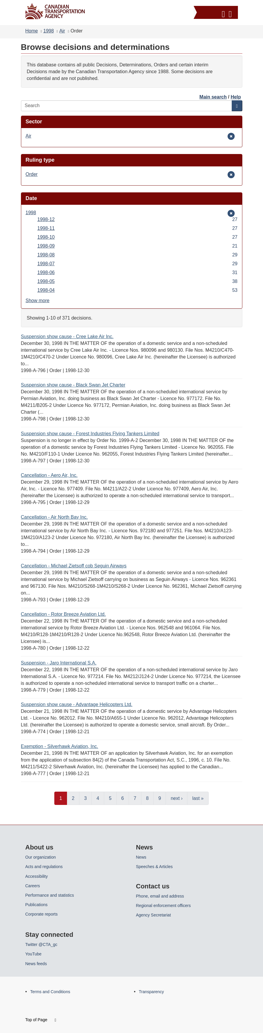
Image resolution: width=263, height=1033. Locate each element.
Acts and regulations (44, 866)
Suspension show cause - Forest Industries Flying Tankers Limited (90, 433)
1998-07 (137, 263)
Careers (32, 885)
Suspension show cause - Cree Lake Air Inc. (67, 336)
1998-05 (137, 281)
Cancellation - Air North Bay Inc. (54, 517)
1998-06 (137, 272)
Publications (36, 904)
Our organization (40, 857)
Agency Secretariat (153, 915)
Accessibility (36, 876)
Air (62, 30)
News (141, 857)
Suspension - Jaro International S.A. (59, 662)
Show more (38, 300)
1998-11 (137, 228)
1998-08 (137, 254)
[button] (216, 13)
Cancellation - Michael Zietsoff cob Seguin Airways (74, 565)
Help (236, 96)
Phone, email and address (160, 896)
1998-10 (137, 237)
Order (34, 174)
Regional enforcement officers (163, 905)
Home (31, 30)
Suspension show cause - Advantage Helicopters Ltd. (77, 704)
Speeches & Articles (154, 866)
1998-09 (137, 246)
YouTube (33, 954)
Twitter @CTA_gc (41, 944)
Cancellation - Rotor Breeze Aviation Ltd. (63, 614)
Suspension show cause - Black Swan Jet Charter (73, 384)
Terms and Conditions (50, 991)
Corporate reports (41, 914)
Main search (213, 96)
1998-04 (137, 290)
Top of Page (40, 1019)
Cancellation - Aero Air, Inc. (49, 475)
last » (197, 798)
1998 (48, 30)
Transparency (151, 991)
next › (176, 798)
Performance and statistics (49, 895)
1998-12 (137, 219)
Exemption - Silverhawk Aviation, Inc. (59, 746)
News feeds (36, 963)
